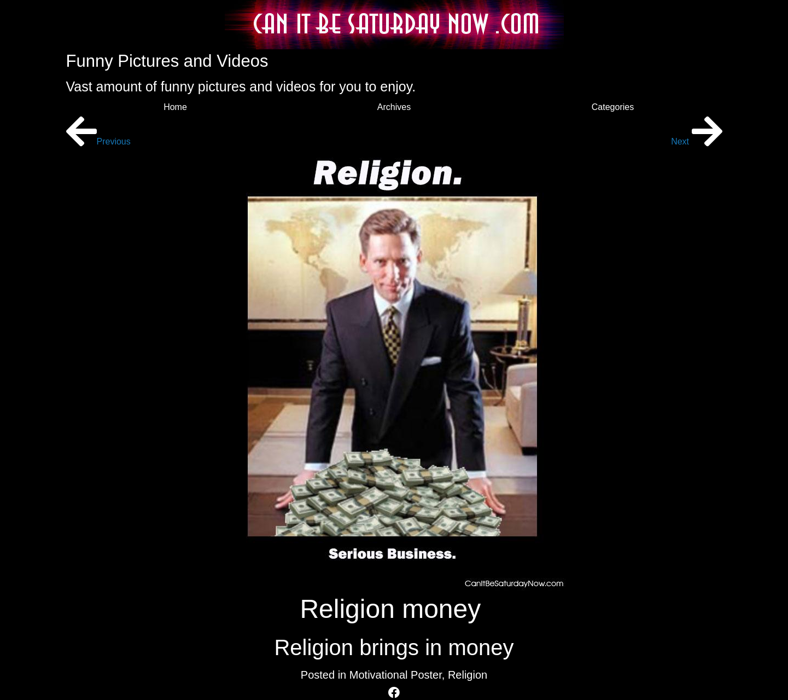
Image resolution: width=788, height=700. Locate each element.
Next (696, 141)
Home (175, 107)
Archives (394, 107)
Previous (98, 141)
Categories (613, 107)
